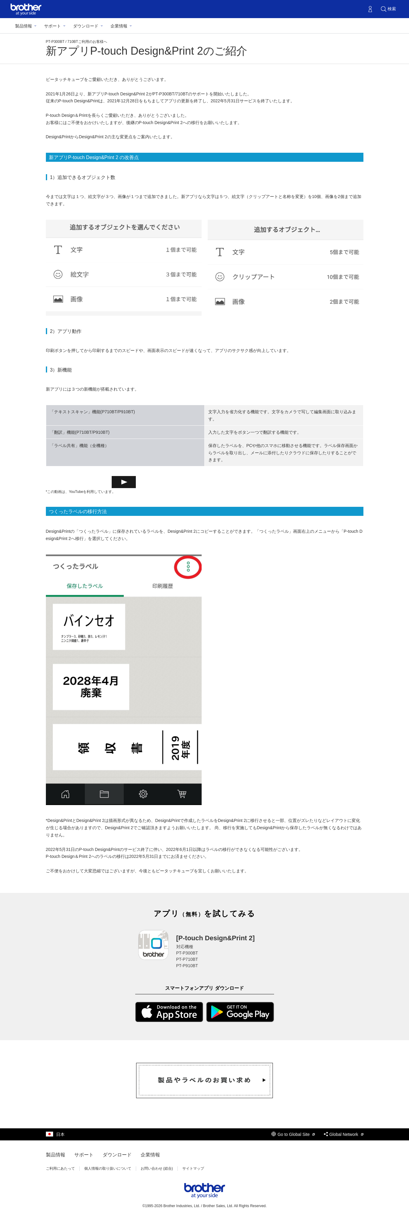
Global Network (343, 1134)
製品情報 (23, 26)
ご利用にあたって (60, 1168)
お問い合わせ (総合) (157, 1168)
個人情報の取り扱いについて (107, 1168)
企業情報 (118, 26)
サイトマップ (193, 1168)
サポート (52, 26)
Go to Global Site (293, 1134)
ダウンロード (85, 26)
